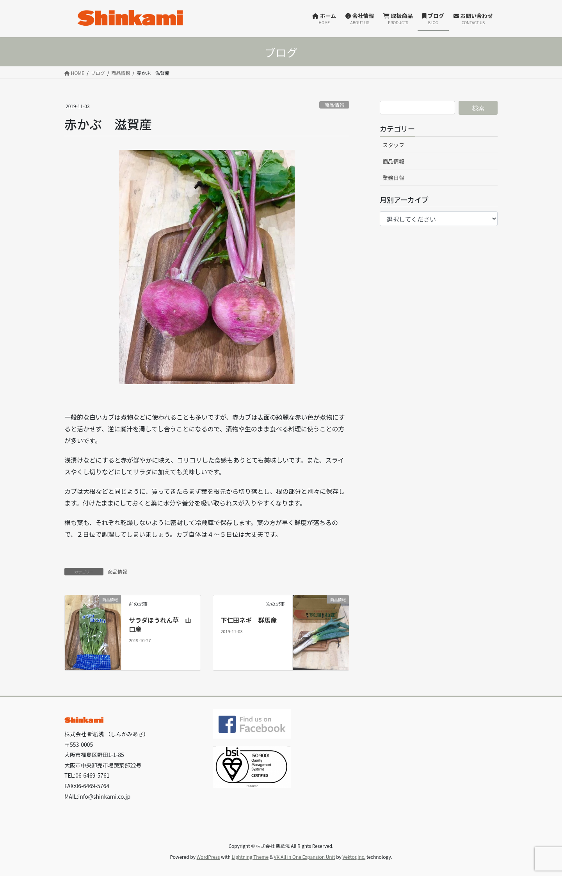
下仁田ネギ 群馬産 (249, 620)
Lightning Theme (250, 856)
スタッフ (393, 145)
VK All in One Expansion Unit (304, 856)
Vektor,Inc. (353, 856)
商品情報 (334, 105)
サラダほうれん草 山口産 (160, 624)
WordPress (208, 856)
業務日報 (393, 178)
